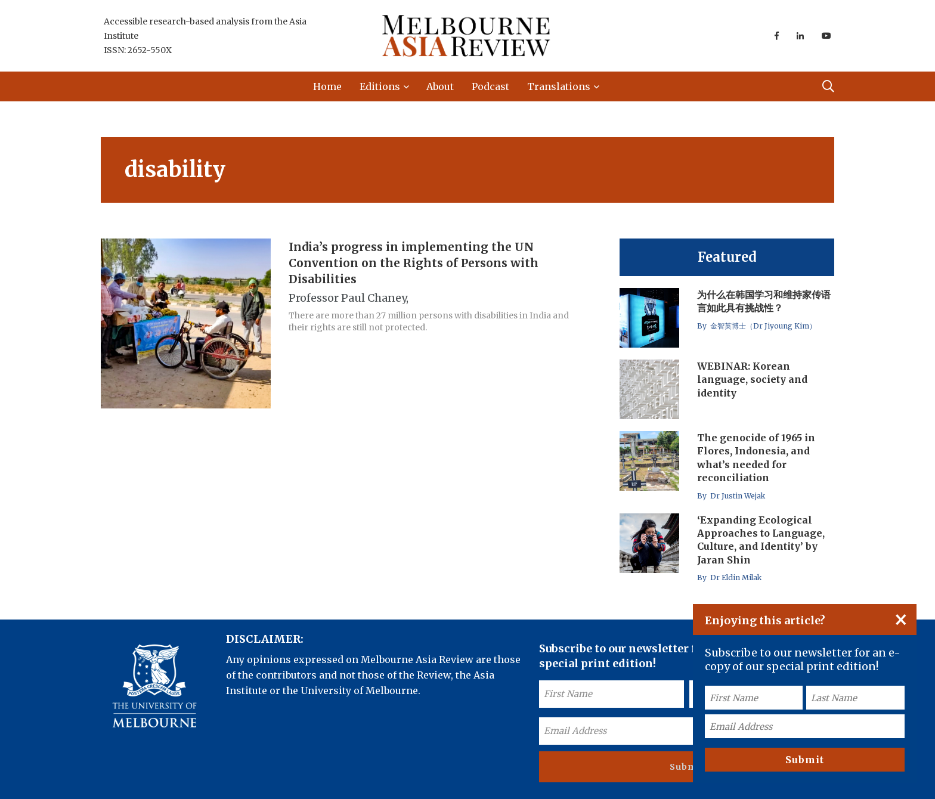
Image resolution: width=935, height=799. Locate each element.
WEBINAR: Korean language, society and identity (752, 379)
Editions (380, 86)
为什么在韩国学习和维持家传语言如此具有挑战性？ (764, 301)
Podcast (490, 86)
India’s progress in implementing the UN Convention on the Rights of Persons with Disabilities (413, 263)
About (440, 86)
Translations (558, 86)
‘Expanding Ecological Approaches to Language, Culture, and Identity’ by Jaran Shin (761, 540)
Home (327, 86)
